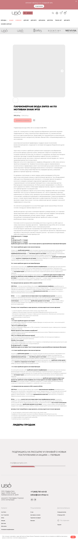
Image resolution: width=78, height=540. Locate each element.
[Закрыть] (76, 1)
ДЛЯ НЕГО (34, 20)
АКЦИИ (11, 20)
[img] (32, 499)
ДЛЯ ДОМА (42, 20)
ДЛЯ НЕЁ (26, 20)
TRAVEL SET (58, 20)
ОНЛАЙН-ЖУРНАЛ (6, 24)
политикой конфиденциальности (20, 537)
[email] (37, 463)
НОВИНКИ (18, 20)
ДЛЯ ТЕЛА (50, 20)
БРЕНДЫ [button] (3, 20)
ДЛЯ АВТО (67, 20)
